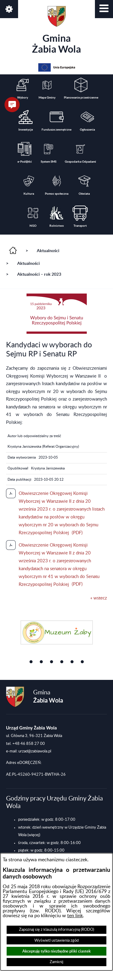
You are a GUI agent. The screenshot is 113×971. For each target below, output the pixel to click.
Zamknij (56, 962)
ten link (75, 915)
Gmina (56, 30)
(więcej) (33, 835)
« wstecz (98, 598)
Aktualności (48, 250)
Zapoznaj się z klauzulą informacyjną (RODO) (56, 929)
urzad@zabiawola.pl (34, 751)
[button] (104, 9)
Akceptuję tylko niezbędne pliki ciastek (56, 951)
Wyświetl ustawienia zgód (56, 940)
